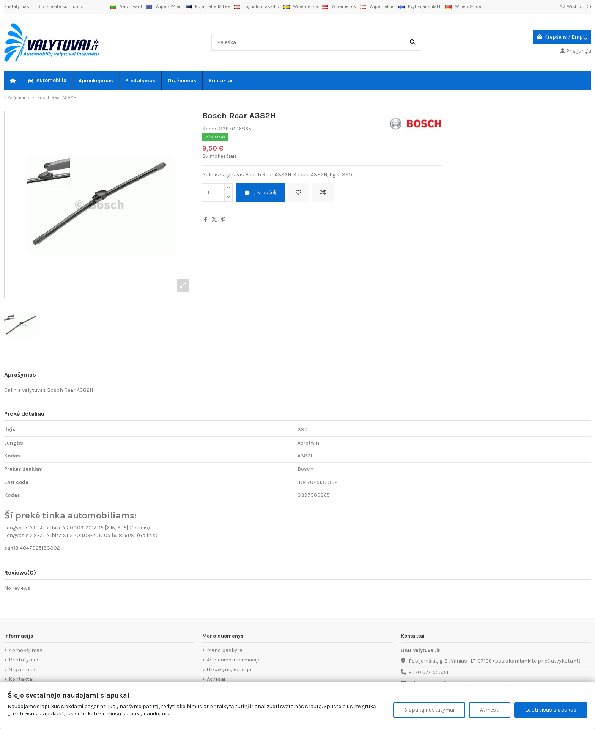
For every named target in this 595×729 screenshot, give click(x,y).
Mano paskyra (224, 650)
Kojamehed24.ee (208, 6)
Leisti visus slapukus (550, 710)
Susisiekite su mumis (60, 6)
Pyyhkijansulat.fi (420, 6)
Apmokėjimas (25, 650)
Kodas (210, 129)
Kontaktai (21, 679)
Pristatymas (17, 6)
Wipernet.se (300, 6)
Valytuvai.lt (126, 6)
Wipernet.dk (339, 6)
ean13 (11, 548)
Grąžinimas (23, 669)
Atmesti (489, 710)
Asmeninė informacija (234, 660)
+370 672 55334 (429, 672)
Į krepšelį (260, 192)
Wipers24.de (463, 6)
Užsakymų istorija (229, 669)
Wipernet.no (377, 6)
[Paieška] (412, 42)
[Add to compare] (323, 192)
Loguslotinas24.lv (257, 6)
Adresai (216, 679)
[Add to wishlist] (298, 192)
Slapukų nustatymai (429, 710)
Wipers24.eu (164, 6)
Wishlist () (575, 6)
